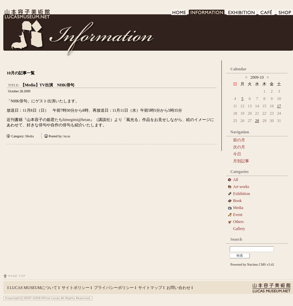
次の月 (239, 147)
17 (279, 106)
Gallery (239, 228)
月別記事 (241, 161)
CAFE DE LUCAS (266, 14)
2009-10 (257, 77)
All (235, 179)
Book (239, 200)
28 (257, 120)
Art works (241, 186)
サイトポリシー (76, 287)
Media (31, 136)
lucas (66, 136)
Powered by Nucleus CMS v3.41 (252, 264)
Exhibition (241, 193)
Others (238, 221)
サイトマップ (150, 287)
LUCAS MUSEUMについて (33, 287)
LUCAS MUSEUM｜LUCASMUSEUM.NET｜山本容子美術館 (26, 14)
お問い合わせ (178, 287)
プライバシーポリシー (114, 287)
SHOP (285, 14)
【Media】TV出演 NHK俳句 (47, 85)
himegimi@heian (76, 119)
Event (237, 214)
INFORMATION (207, 14)
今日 (237, 154)
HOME (179, 14)
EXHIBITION (241, 14)
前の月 (239, 140)
